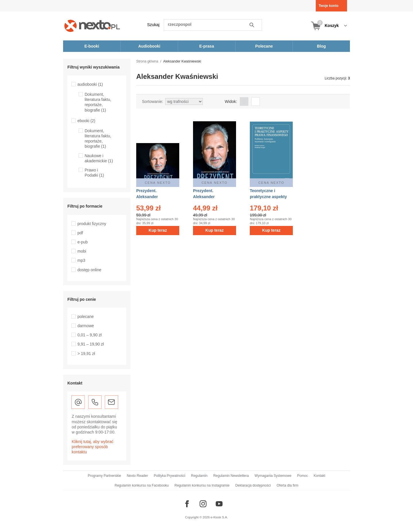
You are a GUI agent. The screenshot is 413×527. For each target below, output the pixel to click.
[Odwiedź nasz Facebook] (187, 503)
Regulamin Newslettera (231, 476)
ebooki (86, 120)
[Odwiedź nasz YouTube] (219, 503)
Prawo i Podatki (94, 172)
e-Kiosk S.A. (219, 517)
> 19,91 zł (86, 353)
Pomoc (302, 476)
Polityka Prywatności (169, 476)
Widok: (231, 101)
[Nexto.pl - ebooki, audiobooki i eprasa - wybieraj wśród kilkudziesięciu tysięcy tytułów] (92, 25)
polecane (85, 316)
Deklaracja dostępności (253, 485)
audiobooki (90, 84)
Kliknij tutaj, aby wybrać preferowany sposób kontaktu (93, 446)
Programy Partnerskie (104, 476)
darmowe (85, 325)
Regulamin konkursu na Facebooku (142, 485)
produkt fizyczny (91, 223)
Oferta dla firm (287, 485)
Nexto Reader (137, 476)
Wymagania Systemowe (272, 476)
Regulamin (199, 476)
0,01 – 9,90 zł (89, 335)
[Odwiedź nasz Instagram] (203, 503)
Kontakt (319, 476)
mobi (81, 251)
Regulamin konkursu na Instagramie (201, 485)
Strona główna (147, 61)
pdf (80, 233)
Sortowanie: (152, 101)
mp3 (81, 260)
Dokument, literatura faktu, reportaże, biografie (98, 102)
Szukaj (153, 24)
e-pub (82, 242)
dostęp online (89, 270)
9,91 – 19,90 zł (90, 344)
